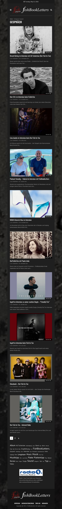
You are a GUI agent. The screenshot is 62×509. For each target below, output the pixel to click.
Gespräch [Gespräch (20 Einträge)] (12, 451)
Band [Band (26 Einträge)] (37, 445)
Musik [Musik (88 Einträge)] (35, 454)
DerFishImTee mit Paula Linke (19, 261)
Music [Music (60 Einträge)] (29, 454)
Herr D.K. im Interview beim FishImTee (22, 97)
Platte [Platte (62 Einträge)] (30, 457)
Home (11, 19)
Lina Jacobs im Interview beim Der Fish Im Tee (25, 138)
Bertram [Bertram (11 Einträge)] (47, 445)
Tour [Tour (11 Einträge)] (50, 461)
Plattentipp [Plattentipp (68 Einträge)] (39, 457)
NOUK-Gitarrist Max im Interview (21, 220)
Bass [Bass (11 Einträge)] (40, 445)
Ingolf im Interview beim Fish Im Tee (22, 343)
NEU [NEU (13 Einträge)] (21, 458)
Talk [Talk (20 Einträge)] (41, 461)
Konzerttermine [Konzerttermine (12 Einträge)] (41, 451)
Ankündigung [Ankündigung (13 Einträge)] (29, 445)
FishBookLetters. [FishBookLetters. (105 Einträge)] (41, 448)
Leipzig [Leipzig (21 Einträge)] (12, 454)
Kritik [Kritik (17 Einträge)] (46, 451)
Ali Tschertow (14, 58)
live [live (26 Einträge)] (16, 454)
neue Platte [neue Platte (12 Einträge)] (24, 458)
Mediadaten (45, 503)
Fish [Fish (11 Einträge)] (31, 449)
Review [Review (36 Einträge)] (12, 461)
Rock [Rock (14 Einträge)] (17, 461)
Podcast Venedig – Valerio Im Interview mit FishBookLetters (29, 179)
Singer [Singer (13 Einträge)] (20, 461)
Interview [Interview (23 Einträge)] (26, 451)
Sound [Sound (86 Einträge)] (30, 460)
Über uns (37, 503)
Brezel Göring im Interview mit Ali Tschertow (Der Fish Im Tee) (30, 55)
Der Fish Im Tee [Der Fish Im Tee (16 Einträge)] (16, 449)
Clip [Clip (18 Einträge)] (11, 449)
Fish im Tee (48, 52)
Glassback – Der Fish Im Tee (19, 384)
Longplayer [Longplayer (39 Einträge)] (22, 454)
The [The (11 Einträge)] (43, 461)
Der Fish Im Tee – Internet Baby (20, 425)
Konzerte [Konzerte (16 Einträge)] (34, 451)
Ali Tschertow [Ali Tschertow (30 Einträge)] (20, 445)
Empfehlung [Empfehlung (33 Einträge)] (25, 449)
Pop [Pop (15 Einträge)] (46, 458)
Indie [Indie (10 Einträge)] (22, 451)
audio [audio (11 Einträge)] (34, 445)
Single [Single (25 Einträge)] (25, 461)
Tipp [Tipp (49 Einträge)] (46, 461)
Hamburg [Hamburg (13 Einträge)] (18, 451)
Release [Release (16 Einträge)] (49, 458)
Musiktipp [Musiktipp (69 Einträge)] (14, 457)
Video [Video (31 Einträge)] (12, 464)
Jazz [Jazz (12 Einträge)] (31, 451)
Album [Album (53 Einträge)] (12, 445)
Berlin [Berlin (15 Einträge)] (43, 445)
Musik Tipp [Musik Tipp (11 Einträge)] (41, 454)
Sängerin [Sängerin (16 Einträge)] (36, 461)
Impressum (17, 503)
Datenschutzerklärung (28, 503)
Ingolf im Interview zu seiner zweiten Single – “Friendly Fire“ (30, 302)
